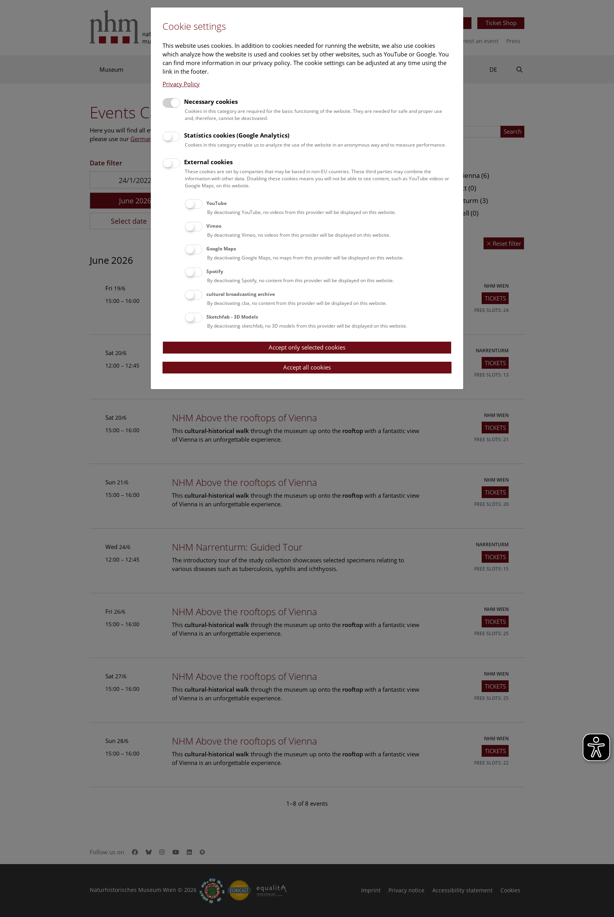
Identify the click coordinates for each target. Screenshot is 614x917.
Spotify (214, 271)
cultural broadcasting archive (240, 294)
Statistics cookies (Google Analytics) (236, 135)
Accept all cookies (307, 367)
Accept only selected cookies (307, 347)
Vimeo (213, 226)
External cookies (208, 162)
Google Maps (221, 248)
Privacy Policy (181, 84)
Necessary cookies (211, 101)
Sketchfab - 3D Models (232, 317)
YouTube (216, 203)
